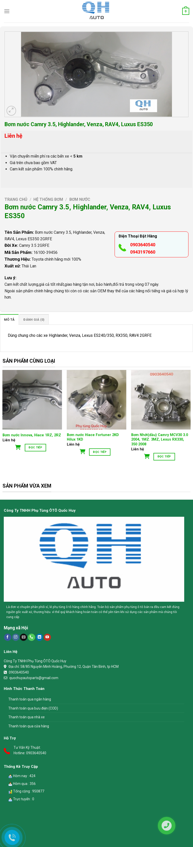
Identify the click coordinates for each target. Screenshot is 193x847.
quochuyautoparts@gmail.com (33, 678)
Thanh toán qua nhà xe (26, 717)
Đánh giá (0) (33, 319)
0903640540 (142, 244)
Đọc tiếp (35, 447)
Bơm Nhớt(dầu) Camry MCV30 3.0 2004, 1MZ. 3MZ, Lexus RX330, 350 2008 (159, 439)
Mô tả (9, 319)
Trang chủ (16, 199)
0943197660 (142, 252)
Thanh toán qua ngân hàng (29, 699)
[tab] (9, 319)
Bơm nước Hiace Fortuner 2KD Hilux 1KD (93, 437)
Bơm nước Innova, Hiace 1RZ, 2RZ (32, 435)
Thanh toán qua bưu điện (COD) (33, 708)
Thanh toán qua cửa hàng (28, 726)
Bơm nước (79, 199)
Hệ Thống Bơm (48, 199)
